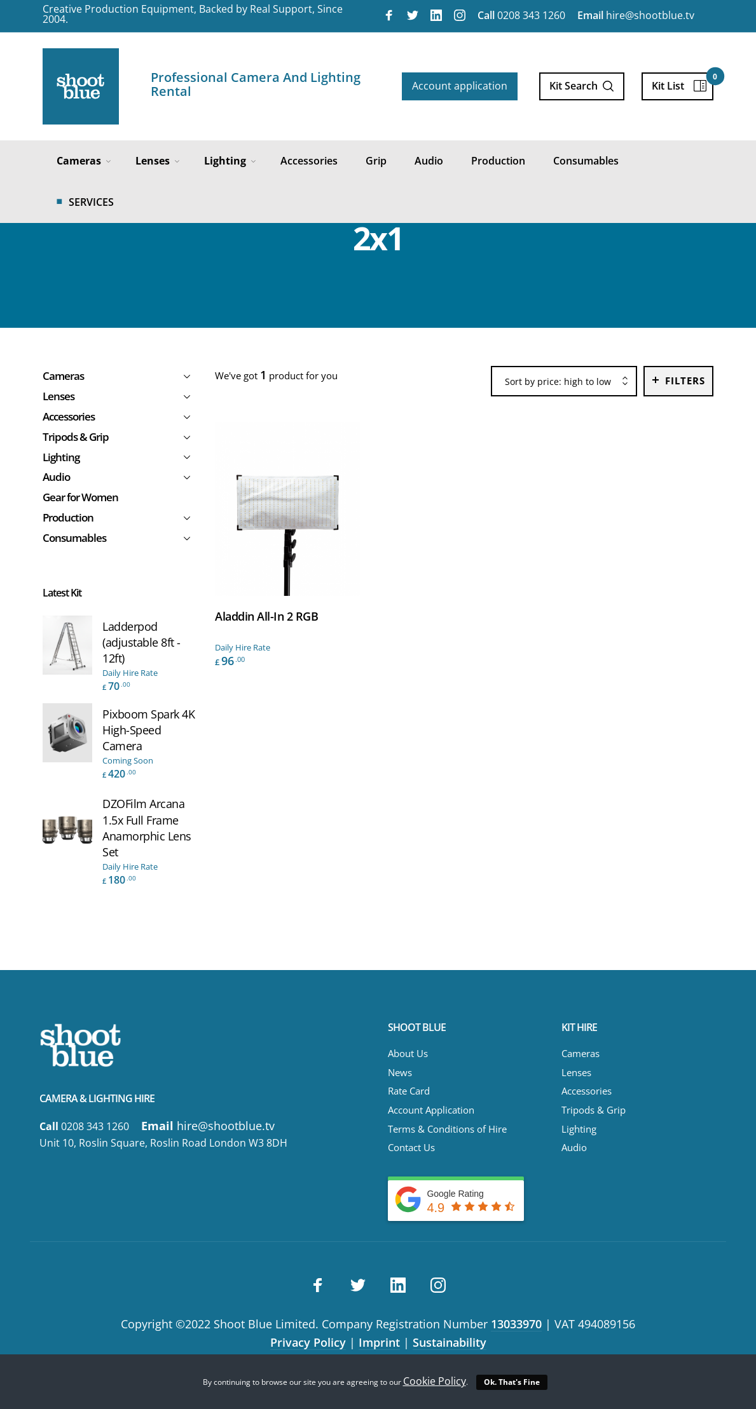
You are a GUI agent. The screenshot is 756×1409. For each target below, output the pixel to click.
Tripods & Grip (593, 1109)
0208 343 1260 (521, 15)
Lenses (576, 1072)
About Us (408, 1053)
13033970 (516, 1323)
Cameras (580, 1053)
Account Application (431, 1109)
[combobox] (564, 381)
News (400, 1072)
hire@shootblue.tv (635, 15)
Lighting (578, 1128)
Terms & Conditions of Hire (447, 1128)
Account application (459, 86)
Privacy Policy (308, 1342)
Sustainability (449, 1342)
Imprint (379, 1342)
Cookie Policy (434, 1381)
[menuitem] (82, 161)
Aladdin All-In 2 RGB (266, 616)
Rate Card (409, 1090)
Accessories (586, 1090)
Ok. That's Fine (512, 1382)
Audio (574, 1147)
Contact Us (411, 1147)
